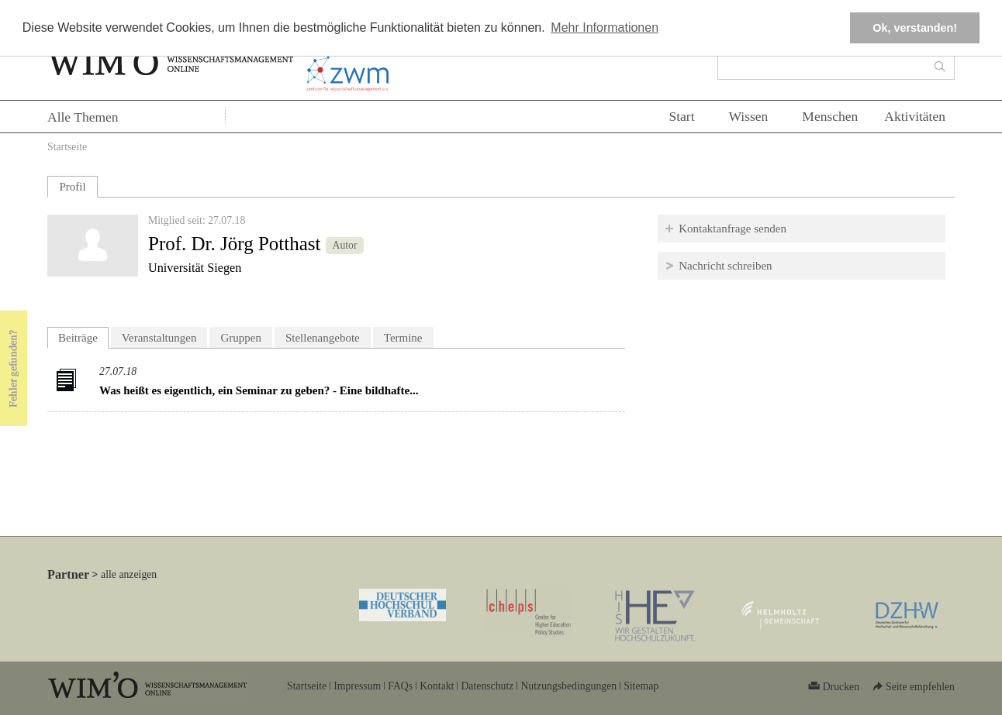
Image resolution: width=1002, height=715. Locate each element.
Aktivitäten (914, 116)
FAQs (400, 686)
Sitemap (641, 686)
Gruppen (240, 338)
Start (681, 116)
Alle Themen (83, 117)
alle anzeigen (129, 574)
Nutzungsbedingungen (568, 686)
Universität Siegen (194, 268)
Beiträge (83, 336)
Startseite (67, 147)
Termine (403, 338)
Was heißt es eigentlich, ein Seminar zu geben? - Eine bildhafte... (258, 390)
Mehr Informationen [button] (604, 27)
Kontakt (437, 686)
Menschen (830, 116)
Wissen (749, 116)
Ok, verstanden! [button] (914, 28)
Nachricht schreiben (725, 266)
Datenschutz (487, 686)
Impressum (357, 686)
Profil (72, 186)
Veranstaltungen (159, 338)
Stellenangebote (322, 338)
